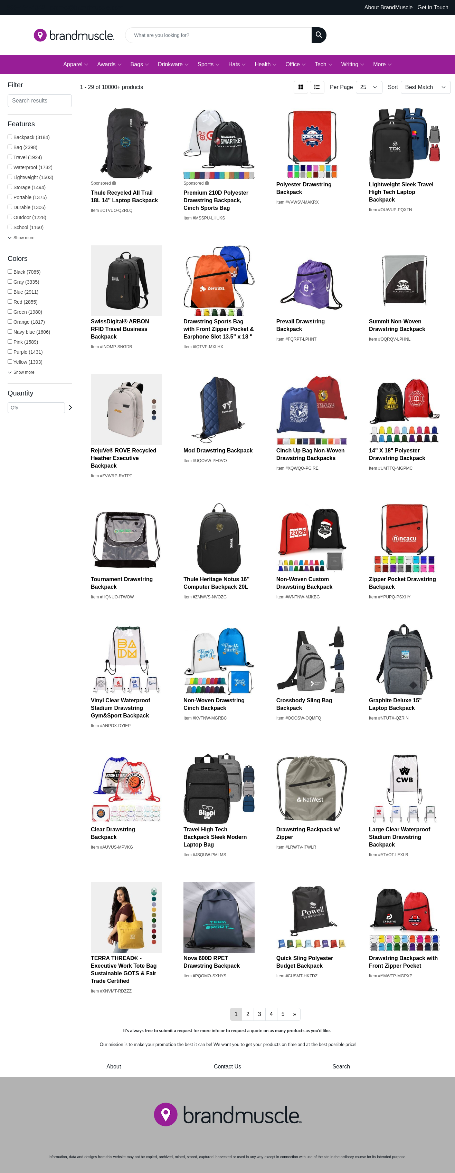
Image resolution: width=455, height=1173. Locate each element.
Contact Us (227, 1066)
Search (341, 1066)
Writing (352, 64)
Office (295, 64)
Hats (237, 64)
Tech (323, 64)
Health (265, 64)
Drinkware (173, 64)
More (382, 64)
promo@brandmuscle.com (86, 7)
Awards (109, 64)
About (113, 1066)
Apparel (75, 64)
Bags (140, 64)
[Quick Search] (218, 35)
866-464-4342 (26, 7)
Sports (208, 64)
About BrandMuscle (388, 7)
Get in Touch (432, 7)
